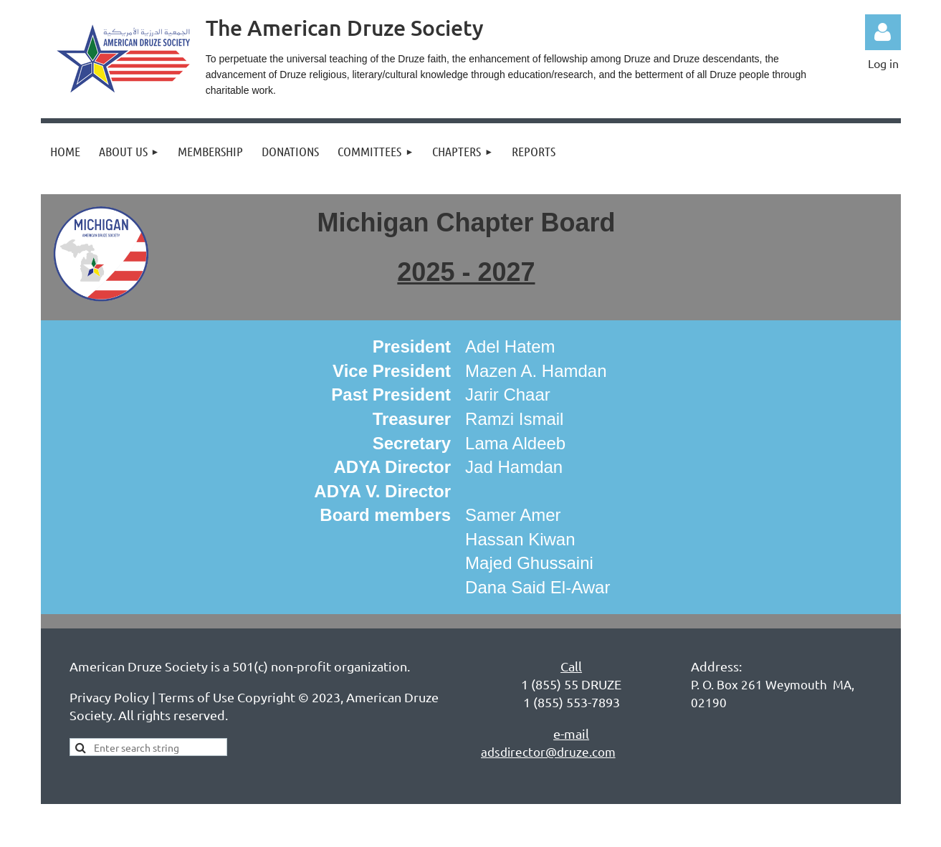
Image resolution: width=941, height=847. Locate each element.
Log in (883, 32)
